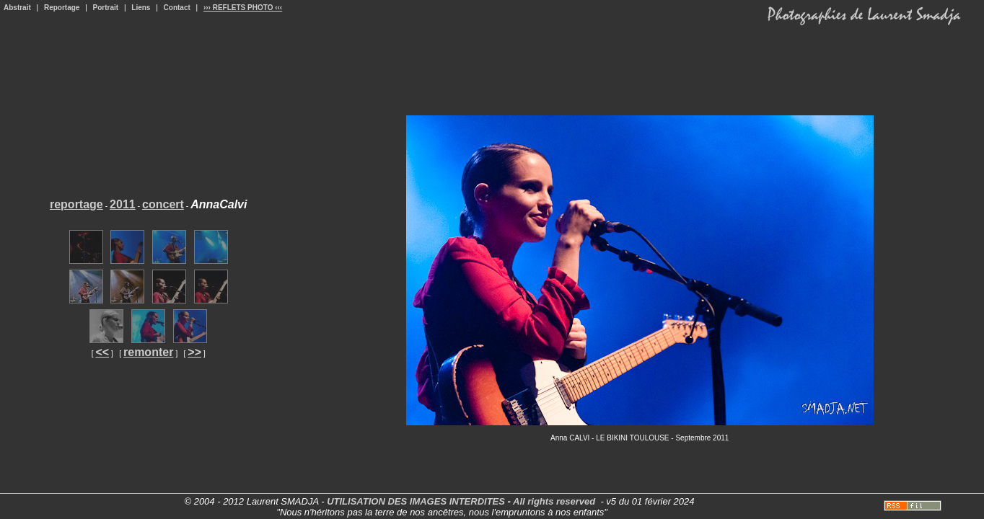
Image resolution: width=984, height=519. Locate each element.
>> (194, 352)
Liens (140, 8)
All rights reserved (554, 501)
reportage (76, 204)
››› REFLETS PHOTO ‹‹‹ (242, 8)
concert (163, 204)
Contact (177, 8)
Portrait (106, 8)
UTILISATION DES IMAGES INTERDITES (416, 501)
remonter (148, 352)
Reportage (61, 8)
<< (102, 352)
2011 (123, 204)
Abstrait (17, 8)
